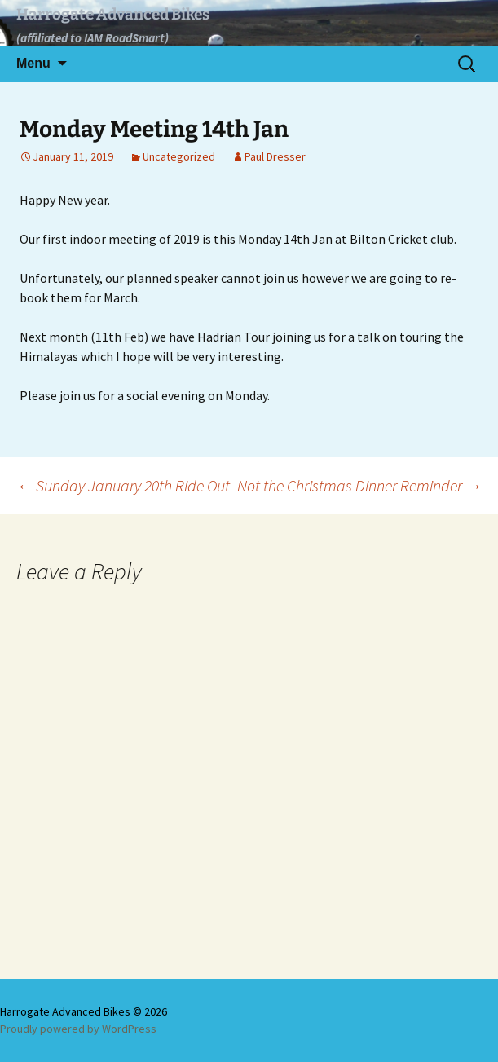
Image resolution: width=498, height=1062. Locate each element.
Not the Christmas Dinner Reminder (359, 485)
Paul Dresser (275, 156)
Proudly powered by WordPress (78, 1028)
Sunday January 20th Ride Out (123, 485)
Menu (33, 63)
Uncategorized (179, 156)
